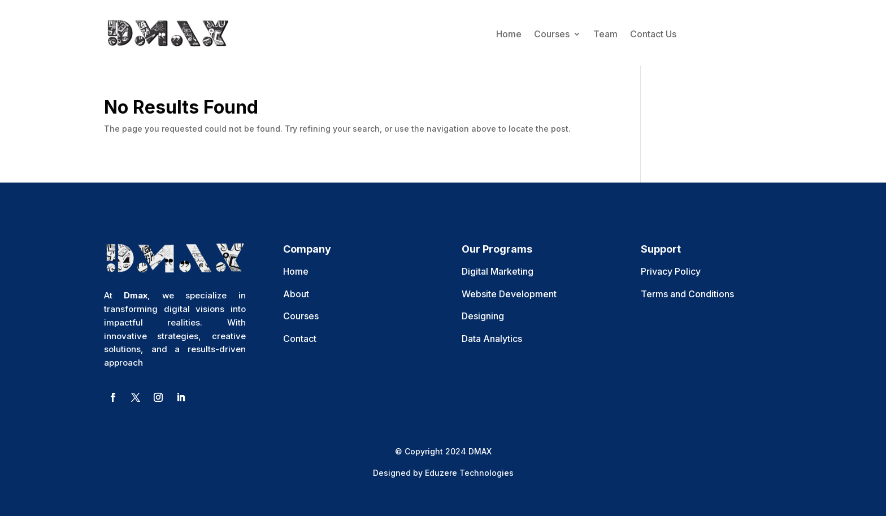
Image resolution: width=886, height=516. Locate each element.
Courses (552, 34)
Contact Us (653, 34)
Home (509, 34)
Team (605, 34)
